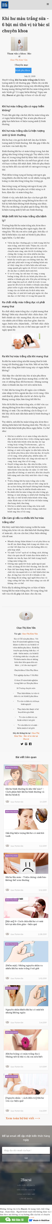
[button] (48, 4)
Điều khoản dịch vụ (26, 1190)
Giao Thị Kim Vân (26, 627)
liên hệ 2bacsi (26, 1199)
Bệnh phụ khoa (22, 70)
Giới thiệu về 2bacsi (26, 1185)
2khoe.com (29, 1217)
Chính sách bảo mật (26, 1194)
